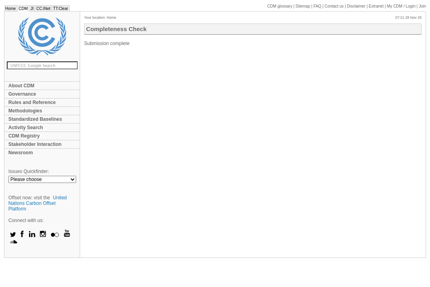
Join (422, 6)
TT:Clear (60, 8)
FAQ (317, 6)
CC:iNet (43, 8)
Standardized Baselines (35, 119)
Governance (22, 94)
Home (10, 8)
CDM (23, 8)
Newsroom (20, 152)
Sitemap (303, 6)
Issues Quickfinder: (28, 171)
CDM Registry (24, 136)
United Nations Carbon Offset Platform (37, 203)
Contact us (334, 6)
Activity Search (25, 127)
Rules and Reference (32, 102)
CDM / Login (401, 6)
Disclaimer (356, 6)
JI (31, 8)
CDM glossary (280, 6)
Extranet (376, 6)
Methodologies (25, 111)
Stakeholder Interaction (34, 144)
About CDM (21, 85)
